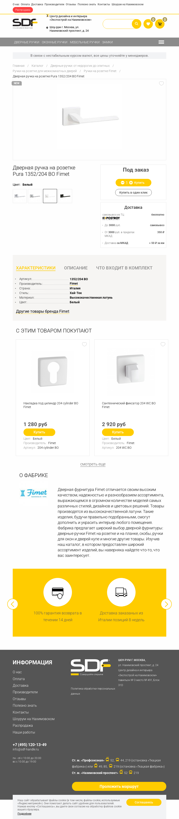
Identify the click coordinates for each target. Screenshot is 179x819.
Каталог (37, 65)
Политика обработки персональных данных (93, 691)
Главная (19, 65)
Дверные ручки (26, 42)
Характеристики (35, 268)
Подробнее (24, 813)
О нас (16, 4)
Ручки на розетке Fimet (100, 71)
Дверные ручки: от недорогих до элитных (80, 65)
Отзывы (71, 4)
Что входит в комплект (124, 268)
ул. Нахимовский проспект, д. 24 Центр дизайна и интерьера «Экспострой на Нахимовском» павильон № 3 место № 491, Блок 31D (141, 672)
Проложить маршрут (119, 786)
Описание (76, 268)
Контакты (104, 4)
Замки (107, 42)
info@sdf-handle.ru (26, 749)
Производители (54, 4)
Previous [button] (12, 604)
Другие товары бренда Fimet (42, 311)
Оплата (25, 4)
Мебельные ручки (85, 42)
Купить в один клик (133, 192)
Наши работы (24, 732)
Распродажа (22, 9)
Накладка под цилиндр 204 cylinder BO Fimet (50, 405)
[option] (89, 116)
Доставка (37, 4)
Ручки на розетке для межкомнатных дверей (45, 71)
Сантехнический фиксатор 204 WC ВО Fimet (129, 405)
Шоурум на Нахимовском (127, 4)
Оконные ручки (54, 42)
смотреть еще (93, 464)
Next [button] (166, 604)
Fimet (74, 283)
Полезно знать (87, 4)
